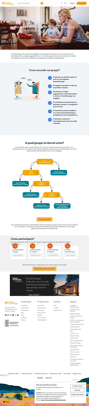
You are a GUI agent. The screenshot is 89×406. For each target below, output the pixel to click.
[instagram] (8, 315)
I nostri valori (40, 305)
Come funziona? (41, 308)
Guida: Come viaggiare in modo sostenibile (77, 321)
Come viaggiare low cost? (75, 330)
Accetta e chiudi (77, 386)
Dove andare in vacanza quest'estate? (76, 346)
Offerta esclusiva (74, 349)
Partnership (73, 357)
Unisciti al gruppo (18, 255)
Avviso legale (67, 373)
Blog (22, 312)
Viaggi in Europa (74, 335)
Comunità (23, 317)
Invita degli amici (42, 320)
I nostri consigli (41, 317)
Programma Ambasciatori (77, 324)
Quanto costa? (41, 312)
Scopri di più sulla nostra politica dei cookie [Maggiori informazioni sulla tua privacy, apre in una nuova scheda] (53, 400)
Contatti (56, 308)
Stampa (23, 320)
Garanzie (39, 315)
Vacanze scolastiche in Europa (76, 317)
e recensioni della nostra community (76, 360)
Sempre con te (58, 310)
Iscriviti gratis (82, 3)
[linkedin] (13, 315)
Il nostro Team (25, 308)
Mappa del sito (77, 373)
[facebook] (6, 315)
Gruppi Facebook (75, 327)
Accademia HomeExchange (74, 306)
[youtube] (18, 315)
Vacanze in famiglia (75, 343)
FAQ (55, 305)
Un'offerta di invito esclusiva (75, 310)
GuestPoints (40, 310)
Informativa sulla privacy (40, 373)
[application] (7, 402)
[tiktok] (10, 315)
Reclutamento (25, 310)
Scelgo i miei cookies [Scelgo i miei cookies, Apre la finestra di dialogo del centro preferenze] (77, 394)
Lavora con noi (74, 333)
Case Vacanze (74, 338)
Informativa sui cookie (55, 373)
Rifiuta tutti (77, 390)
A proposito (24, 305)
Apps (22, 315)
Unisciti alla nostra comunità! (44, 269)
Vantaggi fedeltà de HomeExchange (75, 364)
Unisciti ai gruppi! (44, 219)
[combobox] (30, 3)
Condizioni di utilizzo (13, 373)
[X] (15, 315)
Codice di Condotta (26, 373)
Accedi (72, 3)
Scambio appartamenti (76, 340)
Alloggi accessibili (75, 313)
